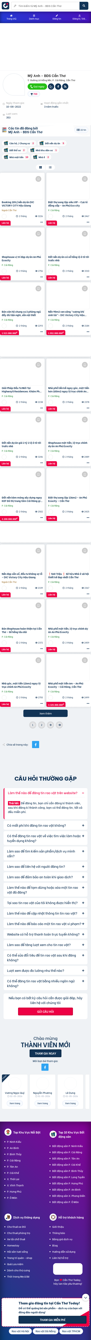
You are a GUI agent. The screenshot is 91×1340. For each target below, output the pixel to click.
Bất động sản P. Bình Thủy (67, 1171)
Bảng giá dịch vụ (62, 1239)
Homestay (13, 1245)
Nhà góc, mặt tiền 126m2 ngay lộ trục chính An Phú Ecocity (21, 685)
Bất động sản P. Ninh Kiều (67, 1146)
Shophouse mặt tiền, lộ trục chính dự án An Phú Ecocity (67, 444)
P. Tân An (12, 1166)
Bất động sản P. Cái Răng (67, 1152)
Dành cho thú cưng (18, 1270)
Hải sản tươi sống (17, 1251)
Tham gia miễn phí (52, 1320)
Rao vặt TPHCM (71, 1331)
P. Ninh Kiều (14, 1141)
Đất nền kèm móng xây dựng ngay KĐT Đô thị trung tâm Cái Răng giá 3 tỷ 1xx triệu (22, 499)
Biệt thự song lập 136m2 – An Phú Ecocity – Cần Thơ (67, 499)
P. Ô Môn (12, 1197)
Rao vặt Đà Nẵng (46, 1331)
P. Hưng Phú (14, 1191)
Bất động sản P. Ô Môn (65, 1202)
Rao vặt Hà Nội (20, 1331)
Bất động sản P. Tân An (65, 1158)
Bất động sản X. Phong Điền (68, 1196)
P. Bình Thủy (14, 1154)
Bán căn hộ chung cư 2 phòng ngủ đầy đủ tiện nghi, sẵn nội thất (21, 313)
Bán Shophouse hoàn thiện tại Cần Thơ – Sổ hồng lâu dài (22, 630)
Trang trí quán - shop (19, 1258)
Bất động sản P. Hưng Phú (67, 1183)
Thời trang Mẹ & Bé (18, 1276)
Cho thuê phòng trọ (18, 1233)
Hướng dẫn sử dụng (63, 1251)
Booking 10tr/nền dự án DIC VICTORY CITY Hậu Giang (18, 203)
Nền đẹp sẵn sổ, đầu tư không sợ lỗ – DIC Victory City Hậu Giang (22, 575)
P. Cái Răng (14, 1160)
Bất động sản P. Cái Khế (66, 1164)
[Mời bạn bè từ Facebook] (45, 1067)
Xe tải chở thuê (16, 1239)
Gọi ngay (37, 86)
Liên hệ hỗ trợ (60, 1258)
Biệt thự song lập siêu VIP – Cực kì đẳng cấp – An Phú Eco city (68, 203)
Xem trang (15, 1103)
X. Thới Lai (13, 1179)
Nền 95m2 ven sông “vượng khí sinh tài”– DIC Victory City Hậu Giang (66, 313)
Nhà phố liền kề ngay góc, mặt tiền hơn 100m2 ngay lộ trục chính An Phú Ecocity (68, 389)
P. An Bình (13, 1148)
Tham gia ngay (45, 1053)
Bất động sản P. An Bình (66, 1189)
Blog (55, 1245)
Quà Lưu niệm (15, 1264)
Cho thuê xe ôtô (16, 1226)
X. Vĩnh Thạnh (15, 1185)
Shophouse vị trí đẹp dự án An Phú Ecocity (21, 258)
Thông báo (58, 1233)
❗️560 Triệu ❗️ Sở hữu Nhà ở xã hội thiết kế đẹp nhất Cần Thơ (68, 575)
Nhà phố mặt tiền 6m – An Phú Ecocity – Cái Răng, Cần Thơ (65, 685)
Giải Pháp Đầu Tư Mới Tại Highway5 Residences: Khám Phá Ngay (21, 389)
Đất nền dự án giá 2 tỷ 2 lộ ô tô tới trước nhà (21, 444)
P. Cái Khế (13, 1173)
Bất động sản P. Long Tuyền (68, 1177)
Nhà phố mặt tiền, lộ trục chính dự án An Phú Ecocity (68, 630)
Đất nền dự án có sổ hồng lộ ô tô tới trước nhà (68, 258)
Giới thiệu (58, 1226)
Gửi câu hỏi (45, 1011)
